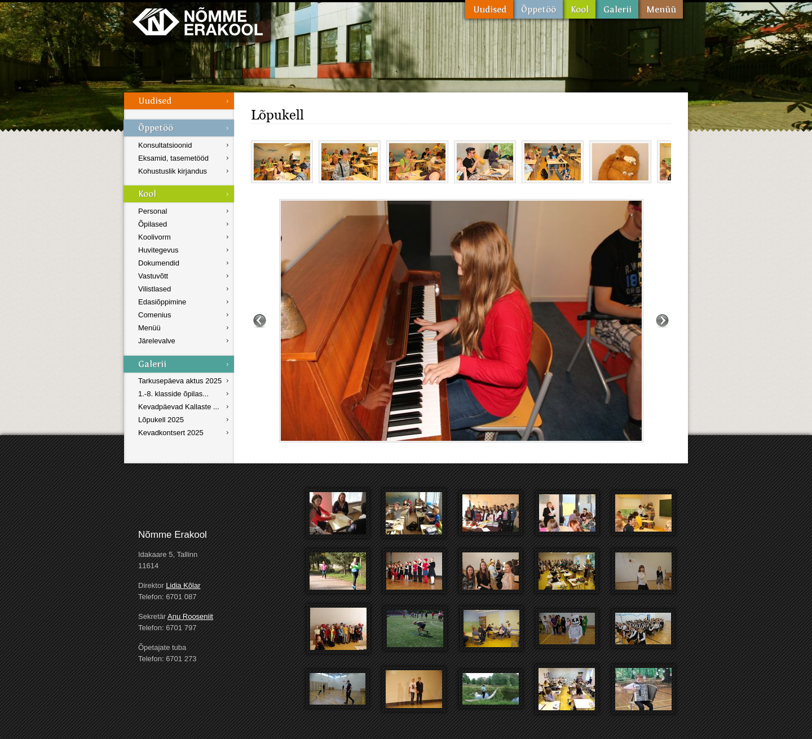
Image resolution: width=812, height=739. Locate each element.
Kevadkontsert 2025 (171, 432)
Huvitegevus (158, 250)
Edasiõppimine (162, 302)
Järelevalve (156, 341)
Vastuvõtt (153, 276)
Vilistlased (154, 289)
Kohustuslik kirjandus (172, 171)
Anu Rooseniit (190, 616)
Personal (152, 211)
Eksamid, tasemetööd (173, 158)
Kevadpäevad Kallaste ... (178, 406)
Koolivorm (154, 237)
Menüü (660, 9)
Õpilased (152, 224)
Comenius (154, 315)
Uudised (489, 9)
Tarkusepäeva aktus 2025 (180, 381)
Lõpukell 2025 (161, 419)
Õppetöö (538, 9)
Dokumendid (158, 263)
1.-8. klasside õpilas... (173, 394)
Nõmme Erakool (197, 21)
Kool (579, 9)
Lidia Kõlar (183, 585)
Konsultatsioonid (165, 145)
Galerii (616, 9)
